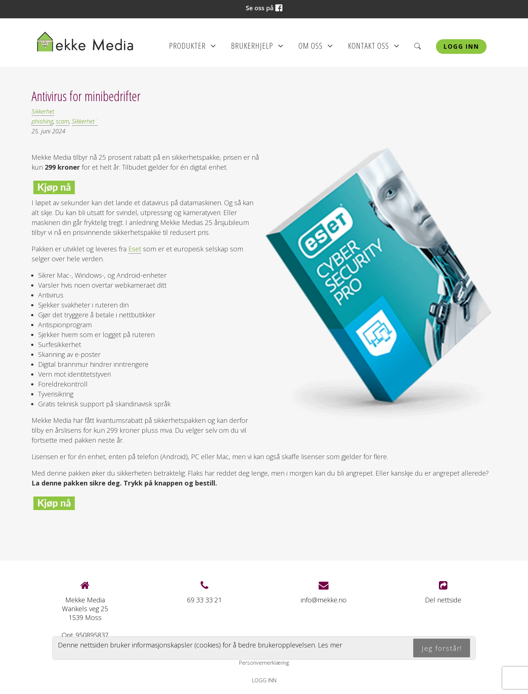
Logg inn (461, 47)
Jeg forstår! (442, 648)
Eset (134, 248)
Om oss (315, 48)
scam (62, 121)
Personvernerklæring (264, 662)
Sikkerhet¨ (85, 121)
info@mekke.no (323, 599)
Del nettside (443, 592)
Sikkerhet (43, 111)
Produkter (192, 48)
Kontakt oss (373, 48)
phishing (42, 121)
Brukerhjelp (257, 48)
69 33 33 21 (204, 599)
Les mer (330, 645)
